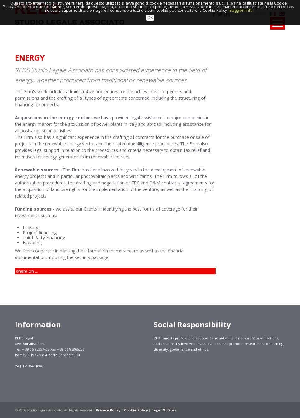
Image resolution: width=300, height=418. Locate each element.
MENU (277, 23)
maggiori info (241, 3)
